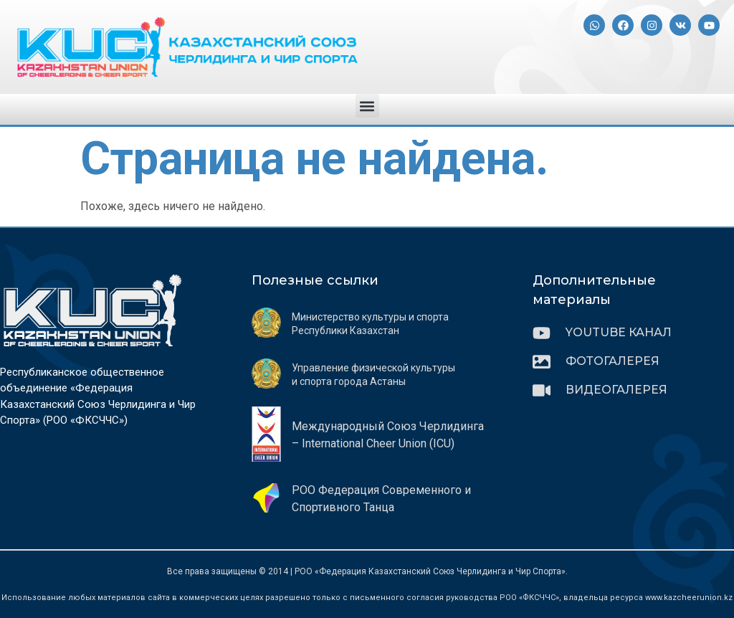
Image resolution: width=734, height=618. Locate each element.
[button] (367, 106)
